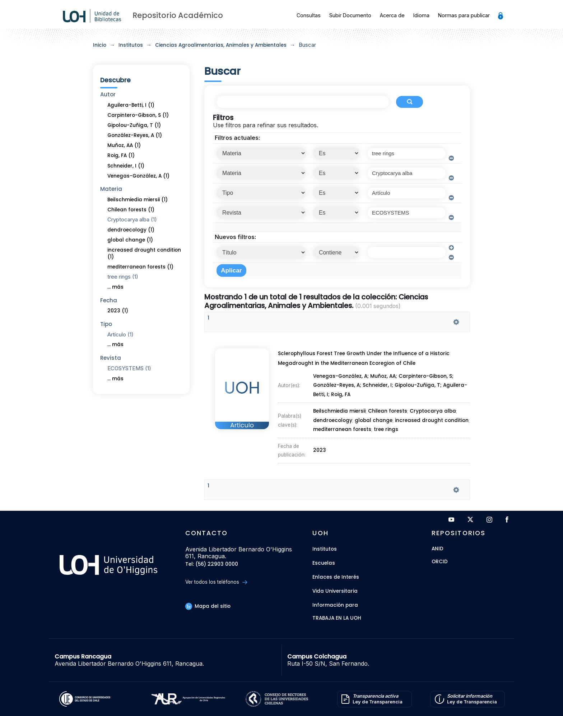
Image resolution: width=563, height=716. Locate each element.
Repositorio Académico (177, 15)
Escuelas (323, 563)
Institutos (130, 45)
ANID (437, 549)
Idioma (421, 15)
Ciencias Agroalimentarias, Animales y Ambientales (221, 45)
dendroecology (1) (130, 229)
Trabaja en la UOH (336, 618)
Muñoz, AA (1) (124, 145)
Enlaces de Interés (335, 577)
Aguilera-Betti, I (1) (130, 105)
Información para (335, 605)
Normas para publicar (464, 15)
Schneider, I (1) (125, 165)
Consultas (309, 15)
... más (115, 287)
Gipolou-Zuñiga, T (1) (134, 125)
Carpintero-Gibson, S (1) (138, 115)
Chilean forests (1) (130, 209)
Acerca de (392, 15)
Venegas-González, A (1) (138, 176)
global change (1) (130, 240)
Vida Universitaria (335, 591)
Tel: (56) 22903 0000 (211, 564)
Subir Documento (350, 15)
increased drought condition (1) (144, 253)
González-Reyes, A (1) (134, 135)
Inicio (99, 45)
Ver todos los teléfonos (216, 582)
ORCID (440, 562)
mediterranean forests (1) (140, 266)
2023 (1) (117, 310)
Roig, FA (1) (121, 155)
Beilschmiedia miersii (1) (137, 199)
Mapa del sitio (208, 606)
